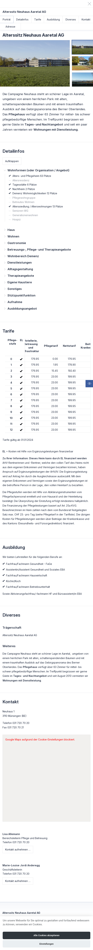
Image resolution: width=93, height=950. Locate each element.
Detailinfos (22, 19)
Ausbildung (53, 19)
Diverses (71, 19)
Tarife (37, 19)
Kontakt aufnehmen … (17, 849)
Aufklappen (12, 161)
